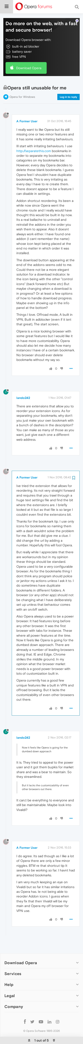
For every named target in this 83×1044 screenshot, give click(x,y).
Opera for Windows (22, 97)
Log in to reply (68, 97)
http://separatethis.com (33, 151)
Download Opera (28, 68)
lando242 (23, 398)
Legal (9, 995)
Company (13, 1006)
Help (8, 984)
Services (12, 973)
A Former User (26, 121)
